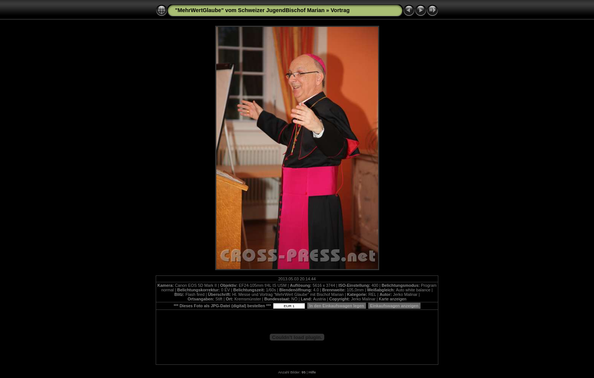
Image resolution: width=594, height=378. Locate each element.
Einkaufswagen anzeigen (394, 305)
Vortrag (340, 10)
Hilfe (312, 372)
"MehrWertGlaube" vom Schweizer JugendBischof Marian (250, 10)
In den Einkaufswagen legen (336, 305)
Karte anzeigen (392, 299)
